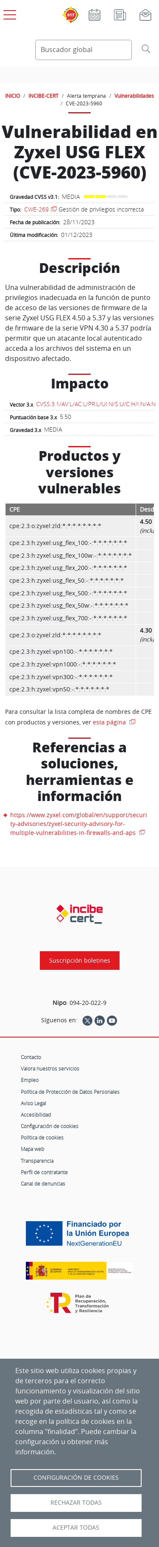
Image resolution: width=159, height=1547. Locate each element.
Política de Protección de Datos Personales (70, 1091)
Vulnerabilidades (134, 95)
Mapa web (32, 1148)
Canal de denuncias (43, 1183)
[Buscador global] (83, 50)
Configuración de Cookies (76, 1477)
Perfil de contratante (44, 1172)
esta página (110, 722)
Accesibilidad (36, 1114)
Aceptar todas (76, 1527)
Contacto (31, 1057)
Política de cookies (42, 1137)
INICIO (12, 95)
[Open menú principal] (8, 13)
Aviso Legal (33, 1103)
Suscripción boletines (79, 960)
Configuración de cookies (49, 1126)
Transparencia (37, 1160)
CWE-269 (36, 209)
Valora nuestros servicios (50, 1068)
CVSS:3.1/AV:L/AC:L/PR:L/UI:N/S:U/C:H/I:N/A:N (96, 404)
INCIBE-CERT (43, 95)
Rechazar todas (76, 1502)
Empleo (30, 1079)
